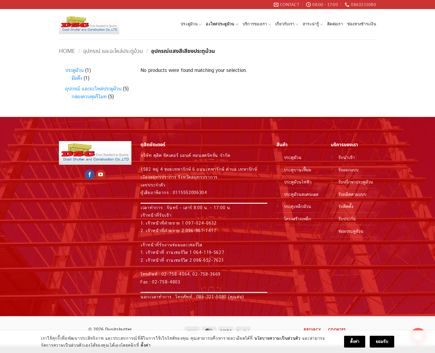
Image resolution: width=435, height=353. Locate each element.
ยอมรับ (382, 341)
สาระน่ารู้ (313, 24)
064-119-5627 (208, 252)
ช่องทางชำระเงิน (361, 24)
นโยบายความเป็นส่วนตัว (277, 338)
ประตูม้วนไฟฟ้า (297, 181)
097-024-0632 (200, 222)
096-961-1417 (200, 230)
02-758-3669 (206, 274)
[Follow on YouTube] (101, 175)
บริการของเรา (257, 24)
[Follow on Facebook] (90, 175)
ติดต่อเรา (335, 24)
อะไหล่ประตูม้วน (222, 24)
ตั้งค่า (146, 345)
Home (67, 51)
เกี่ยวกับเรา (286, 24)
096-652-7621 (208, 260)
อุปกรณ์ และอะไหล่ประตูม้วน (113, 51)
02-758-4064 (175, 274)
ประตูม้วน (191, 24)
